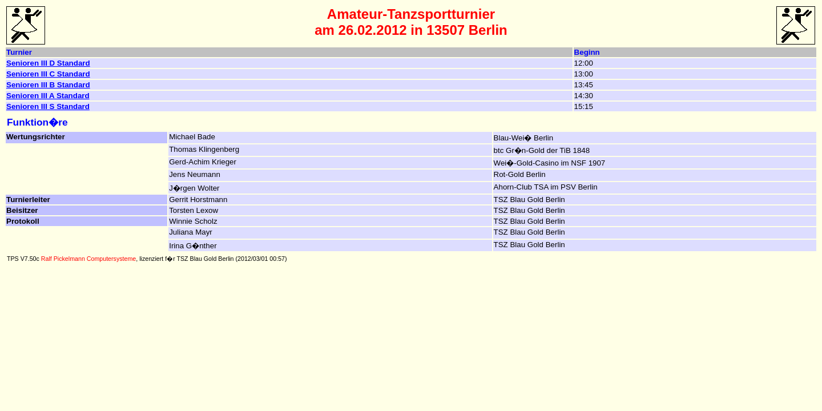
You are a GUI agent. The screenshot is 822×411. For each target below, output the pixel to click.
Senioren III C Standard (48, 74)
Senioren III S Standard (48, 106)
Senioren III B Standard (48, 84)
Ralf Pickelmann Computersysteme (88, 258)
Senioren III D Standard (48, 63)
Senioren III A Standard (48, 95)
